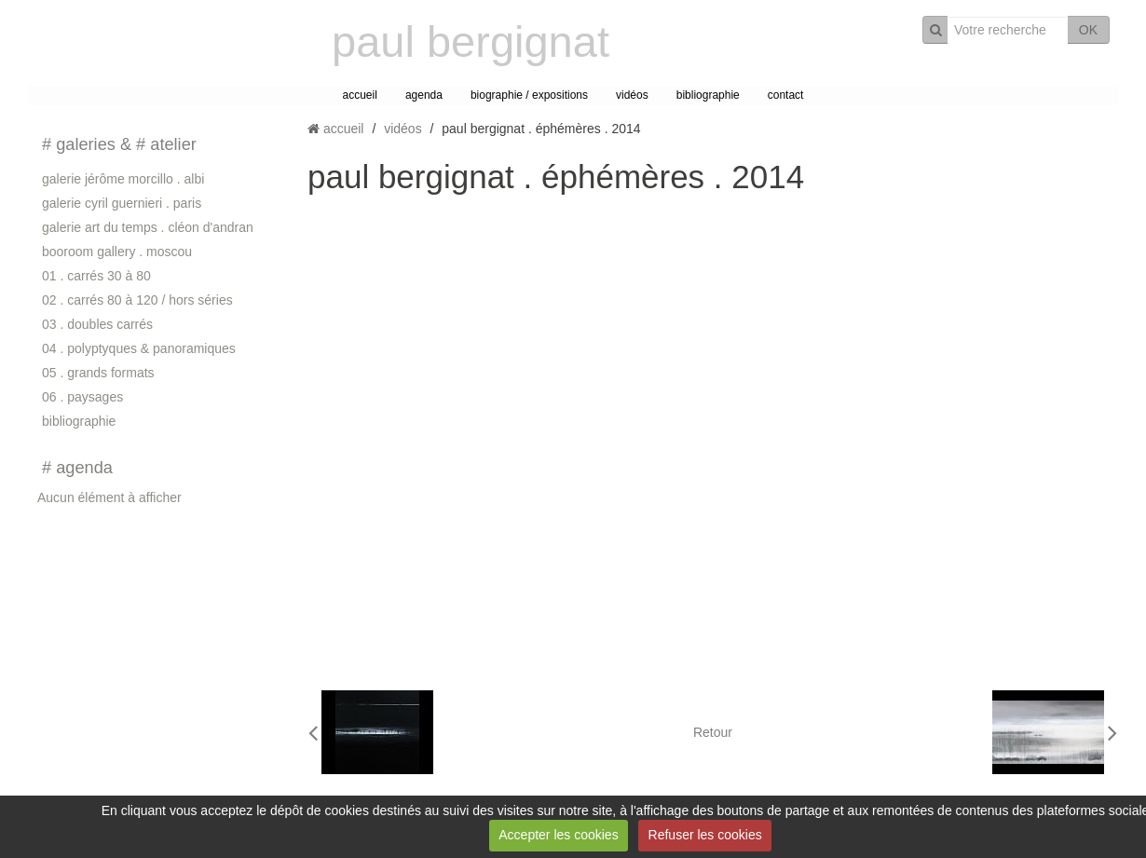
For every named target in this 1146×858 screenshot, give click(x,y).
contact (786, 95)
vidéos (632, 95)
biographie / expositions (529, 95)
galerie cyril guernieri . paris (121, 203)
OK (1088, 29)
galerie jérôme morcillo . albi (123, 178)
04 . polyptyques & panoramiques (139, 348)
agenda (424, 95)
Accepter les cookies (558, 834)
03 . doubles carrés (97, 324)
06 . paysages (82, 396)
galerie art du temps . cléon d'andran (147, 227)
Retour (712, 732)
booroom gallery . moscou (117, 251)
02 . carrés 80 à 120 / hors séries (137, 300)
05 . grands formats (98, 372)
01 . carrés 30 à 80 (96, 275)
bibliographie (708, 95)
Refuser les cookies (705, 834)
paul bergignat (470, 41)
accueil (360, 95)
